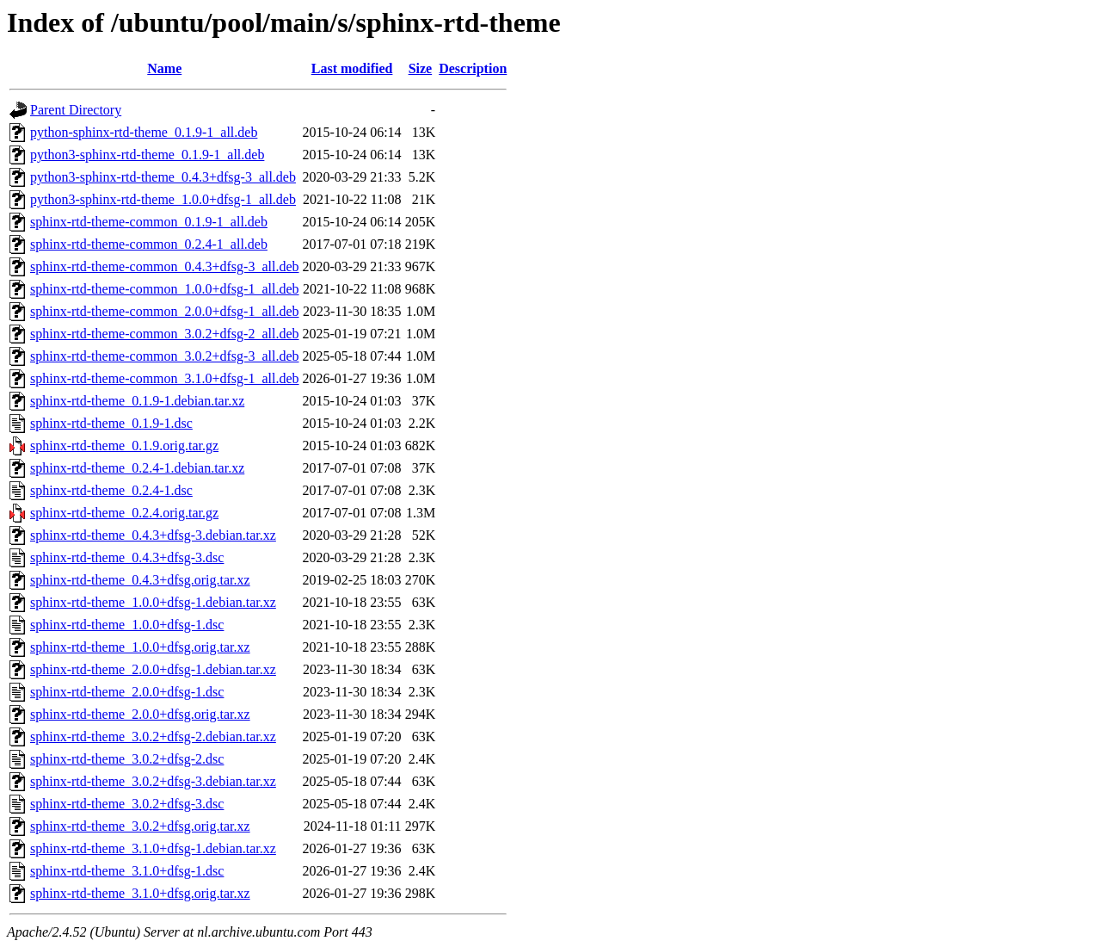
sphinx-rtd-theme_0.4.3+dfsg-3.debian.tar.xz (153, 535)
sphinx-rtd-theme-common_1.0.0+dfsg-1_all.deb (164, 289)
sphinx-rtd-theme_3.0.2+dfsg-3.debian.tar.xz (153, 781)
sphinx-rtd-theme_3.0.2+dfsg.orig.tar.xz (140, 826)
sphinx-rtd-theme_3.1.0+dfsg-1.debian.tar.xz (153, 848)
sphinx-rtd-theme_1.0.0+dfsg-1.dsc (127, 624)
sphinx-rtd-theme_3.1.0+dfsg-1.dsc (127, 870)
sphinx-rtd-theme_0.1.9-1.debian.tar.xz (137, 400)
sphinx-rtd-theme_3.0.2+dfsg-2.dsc (127, 759)
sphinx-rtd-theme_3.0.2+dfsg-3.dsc (127, 803)
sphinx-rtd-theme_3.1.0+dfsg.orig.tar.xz (140, 893)
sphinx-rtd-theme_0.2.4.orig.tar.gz (124, 512)
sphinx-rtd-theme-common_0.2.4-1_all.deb (149, 244)
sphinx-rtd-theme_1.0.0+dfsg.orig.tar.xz (140, 647)
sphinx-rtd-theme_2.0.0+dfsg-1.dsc (127, 691)
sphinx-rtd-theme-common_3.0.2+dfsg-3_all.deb (164, 356)
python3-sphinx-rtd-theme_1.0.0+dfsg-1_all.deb (163, 199)
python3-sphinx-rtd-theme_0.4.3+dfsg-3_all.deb (163, 177)
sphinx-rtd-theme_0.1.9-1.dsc (111, 423)
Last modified (352, 68)
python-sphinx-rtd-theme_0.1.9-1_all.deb (143, 132)
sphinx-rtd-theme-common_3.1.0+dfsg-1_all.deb (164, 378)
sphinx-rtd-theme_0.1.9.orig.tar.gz (124, 445)
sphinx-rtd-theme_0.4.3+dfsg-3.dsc (127, 557)
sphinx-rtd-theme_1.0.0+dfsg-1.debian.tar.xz (153, 602)
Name (164, 68)
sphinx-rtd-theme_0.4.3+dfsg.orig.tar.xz (140, 580)
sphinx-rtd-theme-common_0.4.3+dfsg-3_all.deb (164, 266)
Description (473, 68)
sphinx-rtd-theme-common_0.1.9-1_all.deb (149, 221)
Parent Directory (75, 109)
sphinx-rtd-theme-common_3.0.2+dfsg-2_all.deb (164, 333)
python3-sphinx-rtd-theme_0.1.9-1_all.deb (147, 154)
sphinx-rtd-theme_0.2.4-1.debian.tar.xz (137, 468)
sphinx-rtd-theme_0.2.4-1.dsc (111, 490)
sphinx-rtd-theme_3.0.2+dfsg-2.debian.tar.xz (153, 736)
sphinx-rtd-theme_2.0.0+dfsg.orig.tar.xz (140, 714)
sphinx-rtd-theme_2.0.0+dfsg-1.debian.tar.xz (153, 669)
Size (421, 68)
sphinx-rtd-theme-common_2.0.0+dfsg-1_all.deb (164, 311)
